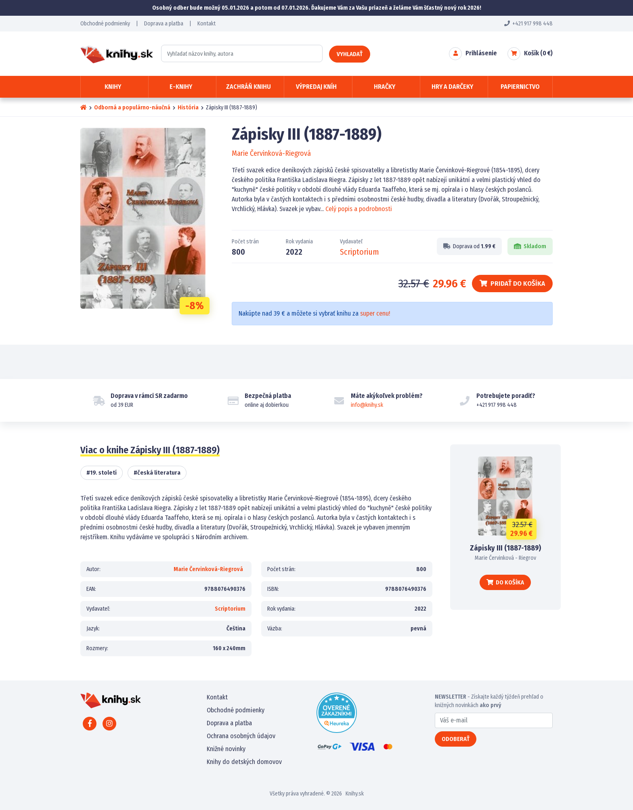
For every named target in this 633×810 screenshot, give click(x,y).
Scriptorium (359, 252)
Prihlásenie (481, 53)
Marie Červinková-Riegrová (271, 153)
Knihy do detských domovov (244, 762)
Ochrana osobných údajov (241, 736)
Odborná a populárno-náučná (132, 107)
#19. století (101, 472)
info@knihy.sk (367, 405)
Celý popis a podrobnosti (358, 209)
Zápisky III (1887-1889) (505, 548)
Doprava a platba (163, 23)
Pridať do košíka (512, 283)
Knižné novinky (226, 749)
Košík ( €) (538, 53)
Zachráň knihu (248, 86)
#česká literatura (157, 472)
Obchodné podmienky (105, 23)
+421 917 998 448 (528, 23)
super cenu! (375, 313)
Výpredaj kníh (316, 86)
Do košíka (505, 582)
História (188, 107)
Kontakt (206, 23)
